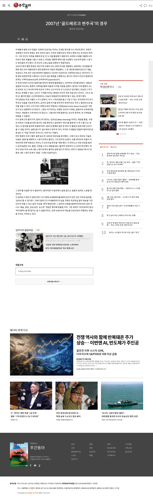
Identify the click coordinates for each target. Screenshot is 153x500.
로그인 (150, 6)
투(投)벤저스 (107, 87)
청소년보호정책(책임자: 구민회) (86, 484)
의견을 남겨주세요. (24, 271)
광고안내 (128, 452)
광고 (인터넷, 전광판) (32, 484)
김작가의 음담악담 (24, 230)
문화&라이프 (76, 452)
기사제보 (128, 444)
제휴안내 (43, 484)
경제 (91, 444)
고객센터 (51, 484)
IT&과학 (92, 452)
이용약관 (58, 484)
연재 (109, 444)
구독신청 (128, 448)
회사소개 (20, 484)
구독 (38, 230)
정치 (73, 444)
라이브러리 (111, 452)
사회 (73, 448)
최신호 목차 (111, 448)
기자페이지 (111, 455)
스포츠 (73, 455)
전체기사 (74, 459)
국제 (91, 448)
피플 (91, 455)
